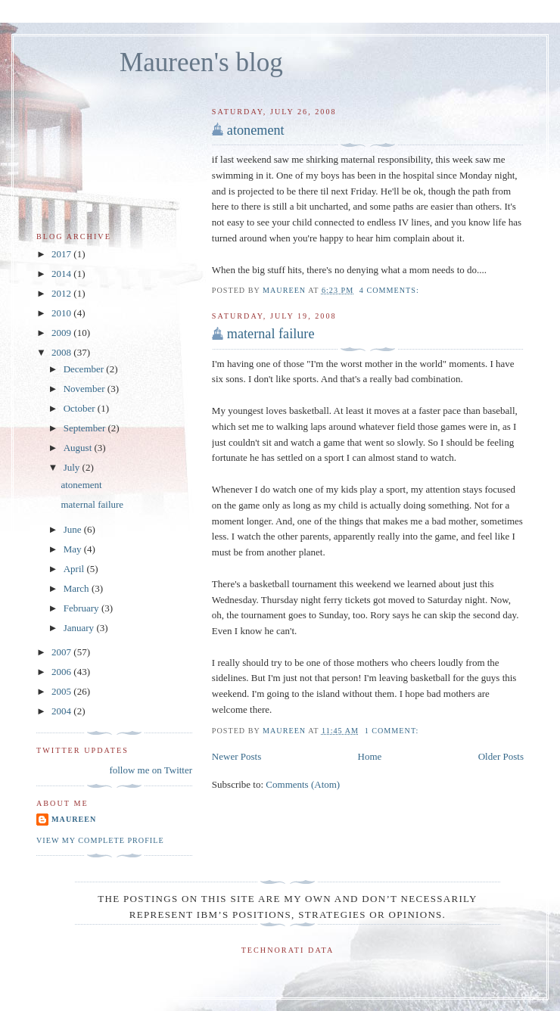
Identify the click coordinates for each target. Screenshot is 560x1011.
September (86, 428)
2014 (62, 273)
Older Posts (501, 756)
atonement (256, 130)
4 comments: (390, 290)
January (80, 627)
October (81, 408)
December (85, 369)
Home (370, 756)
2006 (62, 671)
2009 (62, 332)
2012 (62, 293)
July (73, 467)
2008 (62, 352)
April (75, 568)
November (85, 388)
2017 (62, 254)
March (78, 588)
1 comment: (393, 730)
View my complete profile (100, 840)
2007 (62, 652)
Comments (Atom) (303, 784)
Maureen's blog (201, 62)
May (74, 549)
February (82, 608)
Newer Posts (236, 756)
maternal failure (271, 333)
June (74, 529)
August (79, 447)
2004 (62, 711)
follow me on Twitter (150, 770)
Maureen (73, 819)
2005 (62, 691)
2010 (62, 313)
